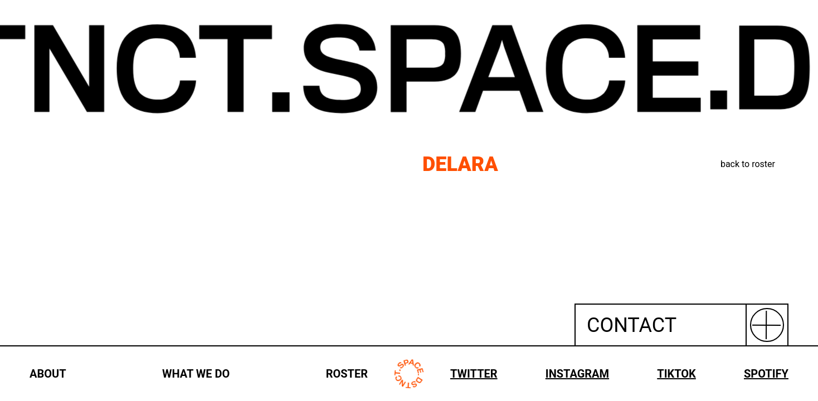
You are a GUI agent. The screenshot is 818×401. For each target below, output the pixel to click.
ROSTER (347, 373)
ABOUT (48, 373)
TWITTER (474, 373)
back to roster (747, 164)
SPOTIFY (766, 373)
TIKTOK (676, 373)
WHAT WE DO (196, 373)
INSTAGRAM (577, 373)
